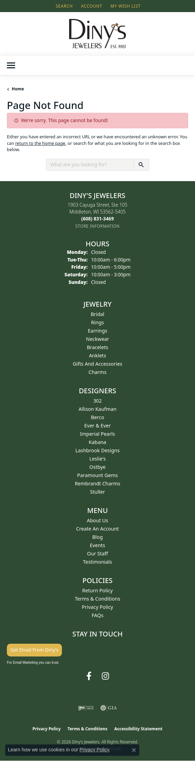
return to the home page (40, 143)
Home (18, 89)
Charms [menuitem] (97, 372)
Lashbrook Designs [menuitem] (97, 450)
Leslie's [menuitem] (97, 458)
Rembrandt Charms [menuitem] (97, 483)
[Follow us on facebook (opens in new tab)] (89, 676)
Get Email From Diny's (34, 649)
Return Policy (97, 590)
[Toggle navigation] (11, 65)
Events (97, 545)
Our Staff (97, 553)
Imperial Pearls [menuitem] (97, 434)
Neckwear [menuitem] (97, 339)
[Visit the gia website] (108, 708)
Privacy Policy (97, 607)
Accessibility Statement (138, 729)
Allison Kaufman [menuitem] (98, 409)
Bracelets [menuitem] (97, 347)
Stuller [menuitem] (97, 491)
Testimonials (97, 562)
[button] (63, 6)
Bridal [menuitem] (98, 314)
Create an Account (97, 528)
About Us (97, 520)
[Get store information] (97, 226)
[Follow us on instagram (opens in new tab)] (105, 676)
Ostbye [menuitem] (97, 467)
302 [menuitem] (97, 400)
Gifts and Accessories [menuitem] (97, 363)
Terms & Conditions (97, 598)
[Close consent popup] (134, 750)
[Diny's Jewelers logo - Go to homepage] (97, 34)
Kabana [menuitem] (97, 442)
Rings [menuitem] (97, 322)
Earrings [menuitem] (97, 330)
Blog (97, 537)
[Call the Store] (97, 218)
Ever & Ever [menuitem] (97, 425)
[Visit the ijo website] (86, 708)
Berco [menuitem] (97, 417)
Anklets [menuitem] (97, 355)
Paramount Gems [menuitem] (97, 475)
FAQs (97, 615)
